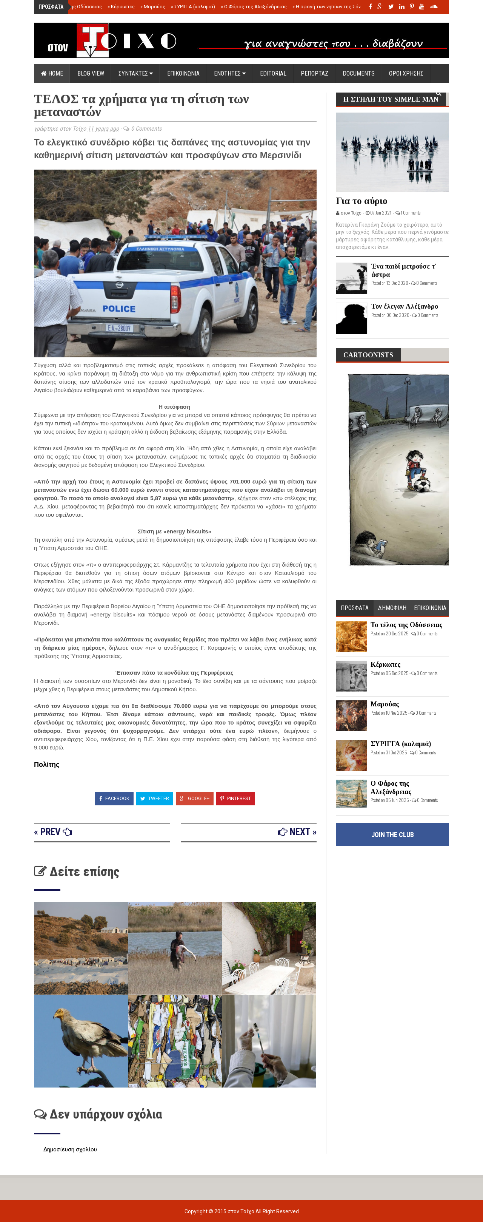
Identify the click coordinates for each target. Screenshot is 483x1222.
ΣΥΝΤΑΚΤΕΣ (135, 73)
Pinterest (235, 798)
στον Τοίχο (241, 1211)
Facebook (114, 798)
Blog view (90, 73)
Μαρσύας (152, 6)
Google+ (194, 798)
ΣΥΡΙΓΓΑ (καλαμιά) (193, 6)
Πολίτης (46, 764)
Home (52, 73)
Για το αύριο (362, 201)
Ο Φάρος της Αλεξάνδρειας (254, 6)
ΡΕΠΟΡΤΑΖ (314, 73)
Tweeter (154, 798)
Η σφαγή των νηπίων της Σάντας (330, 6)
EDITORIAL (273, 73)
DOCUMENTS (359, 73)
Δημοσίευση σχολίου (70, 1149)
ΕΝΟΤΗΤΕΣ (230, 73)
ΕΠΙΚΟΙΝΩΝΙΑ (183, 73)
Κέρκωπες (121, 6)
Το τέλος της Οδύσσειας (72, 6)
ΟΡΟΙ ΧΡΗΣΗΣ (406, 73)
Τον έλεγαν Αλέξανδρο (404, 306)
